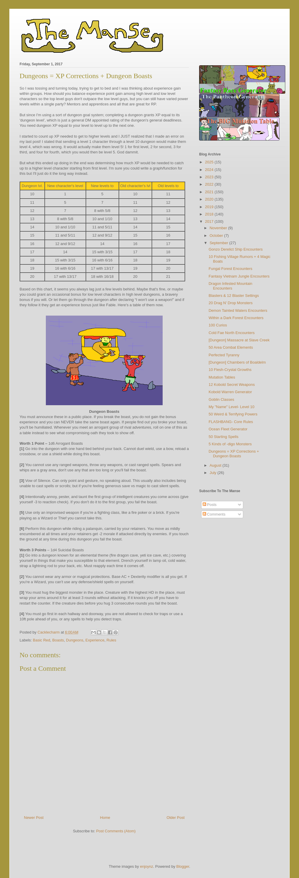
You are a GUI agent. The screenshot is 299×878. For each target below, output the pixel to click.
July (214, 472)
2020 (210, 199)
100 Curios (217, 325)
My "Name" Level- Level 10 (231, 407)
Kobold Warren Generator (230, 392)
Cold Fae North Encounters (231, 333)
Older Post (176, 817)
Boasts (58, 640)
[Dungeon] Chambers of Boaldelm (237, 362)
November (219, 228)
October (217, 235)
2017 (210, 221)
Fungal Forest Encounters (230, 268)
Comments (214, 514)
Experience (95, 640)
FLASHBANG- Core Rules (230, 422)
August (216, 465)
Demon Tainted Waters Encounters (237, 310)
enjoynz (146, 866)
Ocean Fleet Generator (227, 429)
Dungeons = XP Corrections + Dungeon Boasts (233, 453)
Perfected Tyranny (223, 355)
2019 (210, 207)
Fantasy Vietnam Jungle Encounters (239, 276)
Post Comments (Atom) (115, 831)
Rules (111, 640)
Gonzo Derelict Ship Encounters (235, 249)
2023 (210, 177)
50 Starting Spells (223, 436)
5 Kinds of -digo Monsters (229, 444)
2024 (210, 169)
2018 (210, 214)
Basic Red (41, 640)
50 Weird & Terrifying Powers (232, 414)
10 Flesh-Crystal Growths (229, 369)
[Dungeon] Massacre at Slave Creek (239, 340)
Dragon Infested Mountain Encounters (230, 285)
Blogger (182, 866)
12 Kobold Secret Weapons (231, 384)
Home (105, 817)
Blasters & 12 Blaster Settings (233, 295)
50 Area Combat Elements (230, 347)
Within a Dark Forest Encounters (235, 318)
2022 (210, 184)
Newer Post (34, 817)
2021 (210, 192)
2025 (210, 162)
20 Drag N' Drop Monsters (230, 303)
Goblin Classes (221, 399)
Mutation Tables (221, 377)
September (219, 243)
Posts (210, 504)
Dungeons (74, 640)
